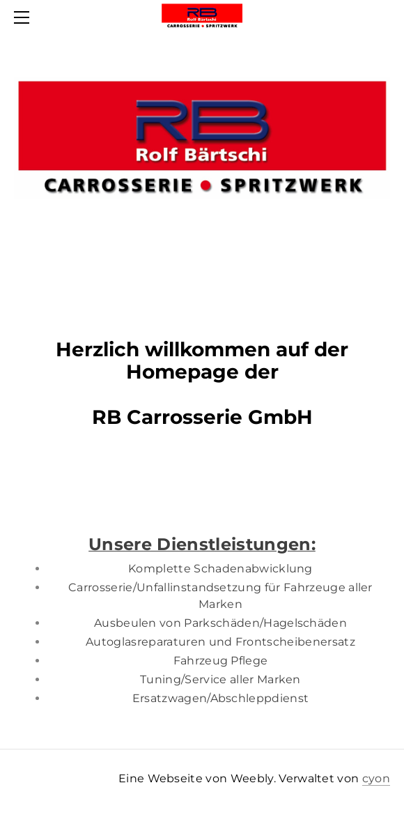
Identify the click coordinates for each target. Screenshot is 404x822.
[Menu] (24, 17)
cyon (376, 778)
